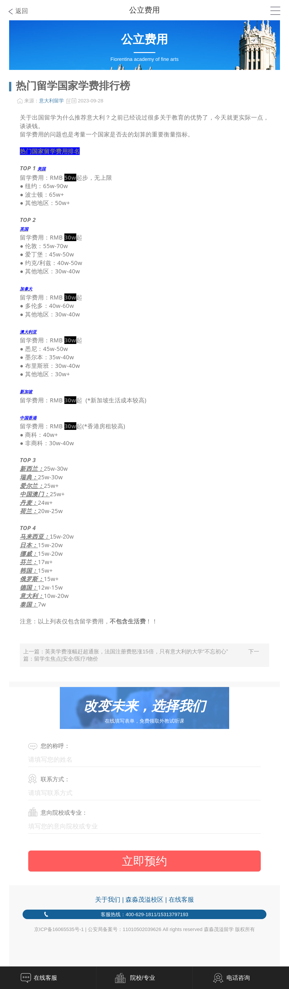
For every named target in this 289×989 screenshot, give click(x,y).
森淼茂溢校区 (144, 899)
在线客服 (181, 899)
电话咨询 (238, 977)
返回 (21, 10)
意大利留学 (51, 101)
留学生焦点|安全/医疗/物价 (66, 659)
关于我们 (107, 899)
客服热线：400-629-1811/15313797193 (144, 914)
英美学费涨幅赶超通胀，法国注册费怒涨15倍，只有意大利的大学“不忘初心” (136, 651)
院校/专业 (142, 977)
